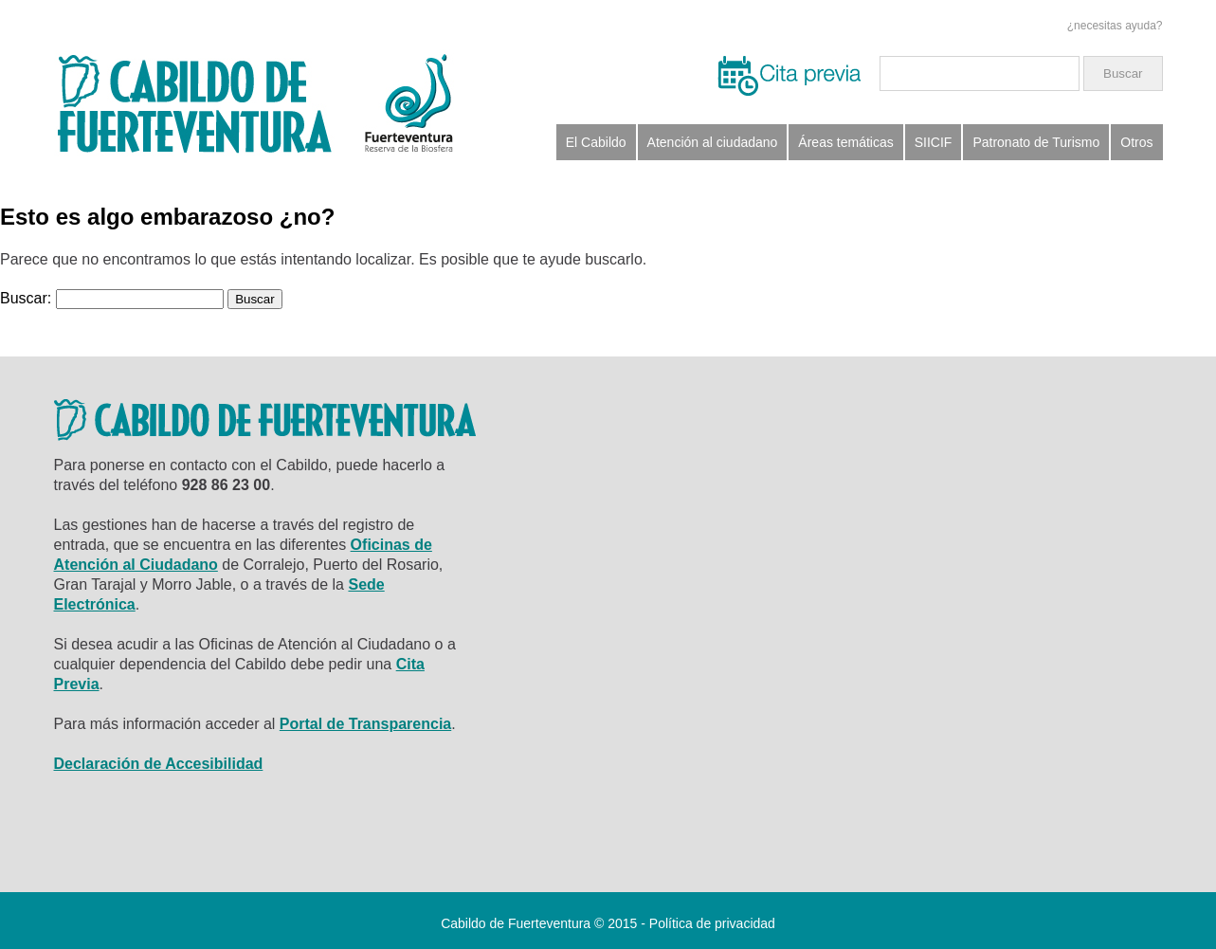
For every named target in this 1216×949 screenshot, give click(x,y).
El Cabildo (596, 142)
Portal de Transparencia (365, 724)
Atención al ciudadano (712, 142)
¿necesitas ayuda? (1115, 25)
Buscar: (25, 298)
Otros (1136, 142)
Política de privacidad (712, 923)
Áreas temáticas (845, 142)
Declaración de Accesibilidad (158, 764)
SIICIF (934, 142)
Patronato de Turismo (1035, 142)
